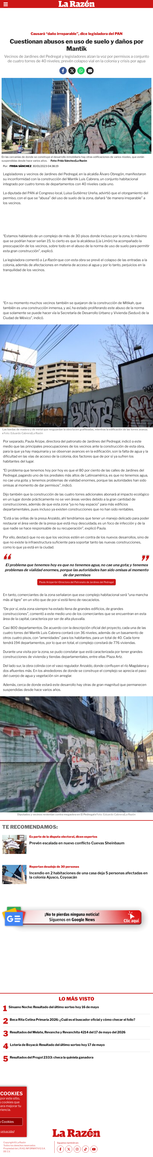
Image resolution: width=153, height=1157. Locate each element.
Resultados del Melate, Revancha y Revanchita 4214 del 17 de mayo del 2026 (68, 1032)
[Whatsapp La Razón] (81, 70)
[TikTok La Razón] (85, 1149)
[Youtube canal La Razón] (93, 1149)
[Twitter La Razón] (72, 70)
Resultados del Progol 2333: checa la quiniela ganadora (51, 1057)
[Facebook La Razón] (63, 70)
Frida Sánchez (20, 166)
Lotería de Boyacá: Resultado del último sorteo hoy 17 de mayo (57, 1045)
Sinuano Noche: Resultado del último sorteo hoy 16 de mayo (54, 1007)
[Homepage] (77, 4)
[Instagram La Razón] (77, 1149)
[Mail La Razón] (90, 70)
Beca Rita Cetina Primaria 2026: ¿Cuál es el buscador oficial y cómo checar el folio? (72, 1020)
